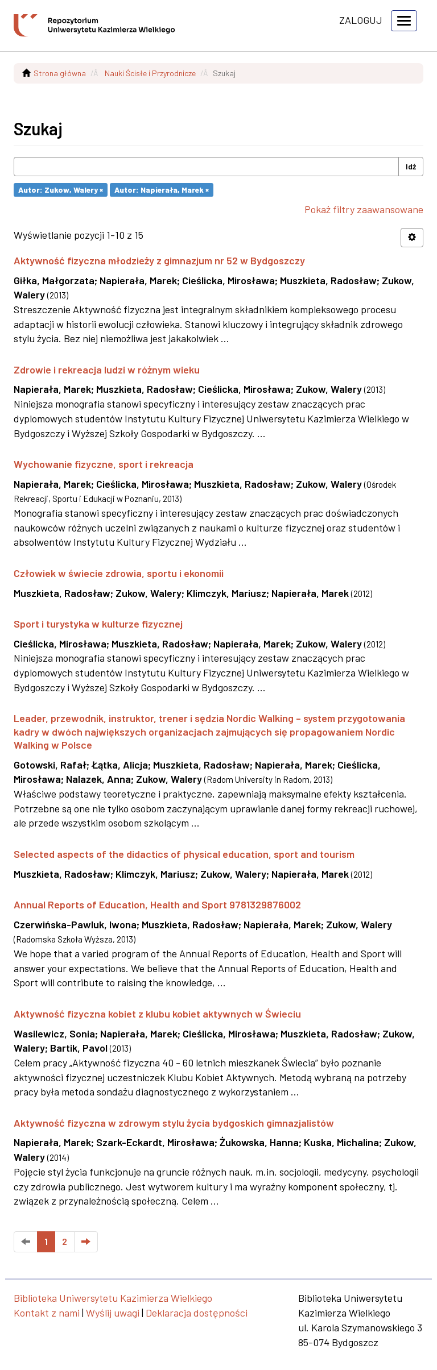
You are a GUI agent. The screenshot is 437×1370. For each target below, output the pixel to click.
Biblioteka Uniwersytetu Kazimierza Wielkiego (113, 1298)
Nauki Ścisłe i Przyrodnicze (150, 73)
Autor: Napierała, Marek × (161, 189)
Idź (411, 166)
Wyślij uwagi (112, 1312)
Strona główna (60, 73)
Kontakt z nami (47, 1312)
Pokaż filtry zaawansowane (363, 209)
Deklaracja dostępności (197, 1312)
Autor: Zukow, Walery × (60, 189)
